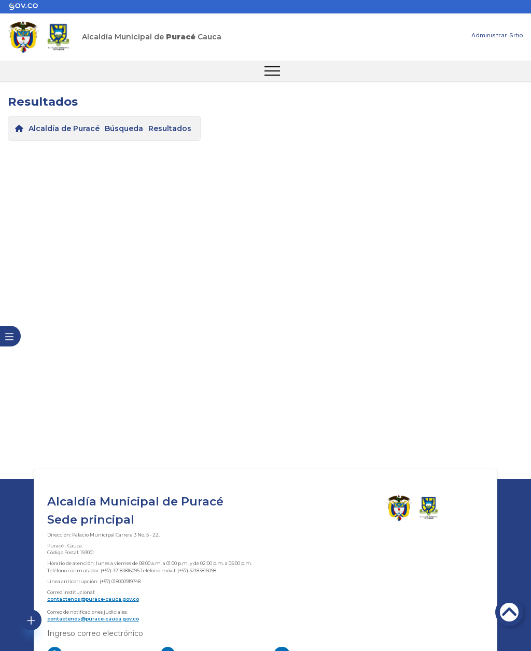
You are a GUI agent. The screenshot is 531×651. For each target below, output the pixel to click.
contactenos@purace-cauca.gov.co (93, 599)
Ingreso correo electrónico (95, 633)
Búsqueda (124, 128)
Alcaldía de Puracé (64, 128)
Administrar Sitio (497, 35)
